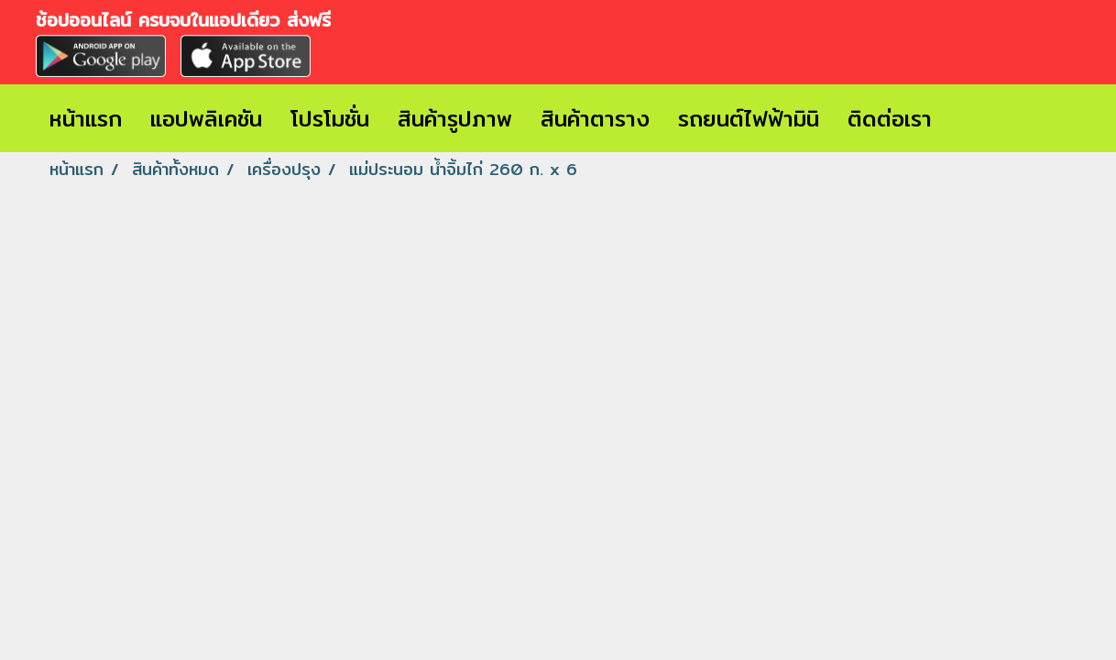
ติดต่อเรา (890, 118)
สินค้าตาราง (595, 118)
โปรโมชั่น (329, 118)
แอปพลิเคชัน (206, 118)
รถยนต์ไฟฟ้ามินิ (748, 118)
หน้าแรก (85, 118)
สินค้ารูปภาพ (455, 118)
